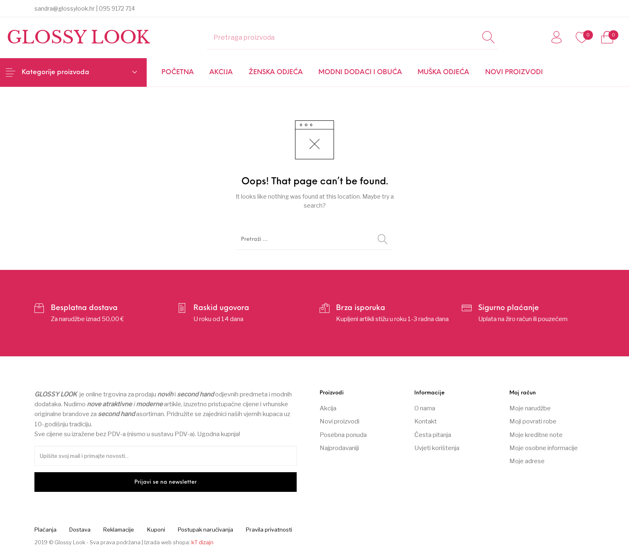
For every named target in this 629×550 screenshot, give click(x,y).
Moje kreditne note (536, 435)
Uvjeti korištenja (436, 448)
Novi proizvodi (339, 421)
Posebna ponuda (343, 435)
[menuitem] (178, 72)
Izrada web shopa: (167, 542)
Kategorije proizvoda (55, 72)
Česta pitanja (432, 435)
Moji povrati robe (532, 421)
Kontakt (425, 421)
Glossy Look (78, 37)
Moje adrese (527, 461)
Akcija (328, 408)
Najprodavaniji (339, 448)
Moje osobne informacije (543, 448)
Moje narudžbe (530, 408)
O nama (424, 408)
